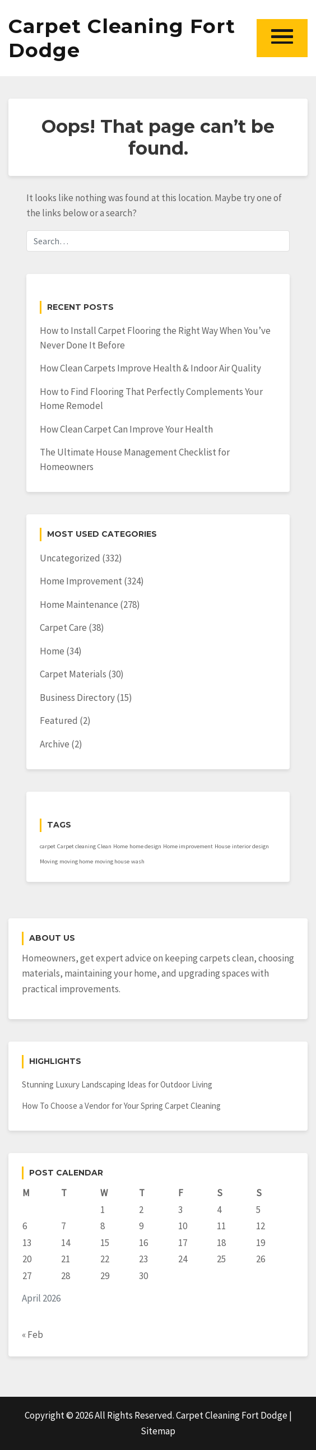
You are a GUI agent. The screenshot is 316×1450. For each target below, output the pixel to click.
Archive (54, 744)
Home (52, 651)
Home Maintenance (79, 604)
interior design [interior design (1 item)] (250, 846)
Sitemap (158, 1431)
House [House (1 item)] (222, 846)
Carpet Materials (73, 674)
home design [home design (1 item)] (145, 846)
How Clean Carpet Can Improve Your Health (126, 429)
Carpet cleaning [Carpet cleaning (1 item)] (76, 846)
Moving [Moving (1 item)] (49, 861)
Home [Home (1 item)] (120, 846)
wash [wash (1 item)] (138, 861)
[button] (282, 38)
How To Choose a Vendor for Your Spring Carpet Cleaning (121, 1105)
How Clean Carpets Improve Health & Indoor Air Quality (150, 368)
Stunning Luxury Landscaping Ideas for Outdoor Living (117, 1084)
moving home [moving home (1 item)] (76, 861)
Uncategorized (70, 558)
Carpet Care (63, 627)
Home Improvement (81, 581)
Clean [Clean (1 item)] (104, 846)
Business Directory (77, 697)
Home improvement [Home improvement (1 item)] (188, 846)
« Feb (32, 1334)
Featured (59, 720)
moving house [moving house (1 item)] (112, 861)
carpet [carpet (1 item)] (47, 846)
